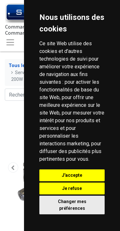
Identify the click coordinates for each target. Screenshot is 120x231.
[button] (13, 167)
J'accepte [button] (72, 175)
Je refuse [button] (72, 188)
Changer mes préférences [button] (72, 205)
